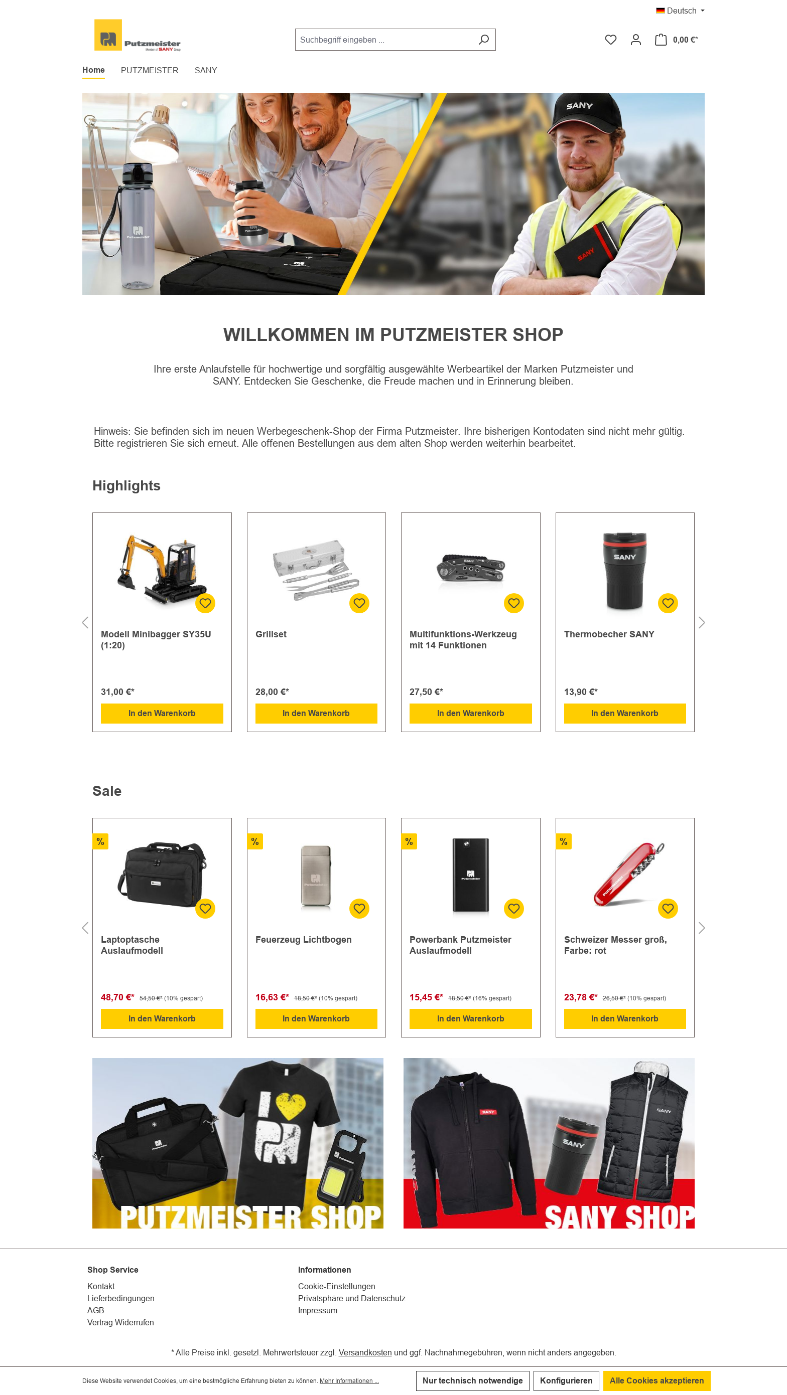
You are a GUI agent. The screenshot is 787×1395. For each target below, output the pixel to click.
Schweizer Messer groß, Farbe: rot (615, 945)
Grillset (271, 634)
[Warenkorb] (676, 39)
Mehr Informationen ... (349, 1380)
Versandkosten (365, 1352)
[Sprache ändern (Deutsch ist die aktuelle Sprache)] (680, 9)
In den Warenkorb (162, 713)
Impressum (317, 1310)
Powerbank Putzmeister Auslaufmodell (460, 945)
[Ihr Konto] (635, 39)
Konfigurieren (566, 1380)
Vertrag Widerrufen (120, 1322)
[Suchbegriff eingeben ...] (383, 40)
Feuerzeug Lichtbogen (303, 939)
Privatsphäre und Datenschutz (352, 1298)
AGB (95, 1310)
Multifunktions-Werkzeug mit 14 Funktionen (463, 639)
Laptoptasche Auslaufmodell (132, 945)
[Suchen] (483, 40)
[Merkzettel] (610, 39)
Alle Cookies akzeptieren (657, 1380)
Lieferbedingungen (121, 1298)
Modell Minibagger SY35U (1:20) (156, 639)
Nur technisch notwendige (473, 1380)
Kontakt (100, 1286)
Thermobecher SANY (609, 634)
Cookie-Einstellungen (336, 1286)
